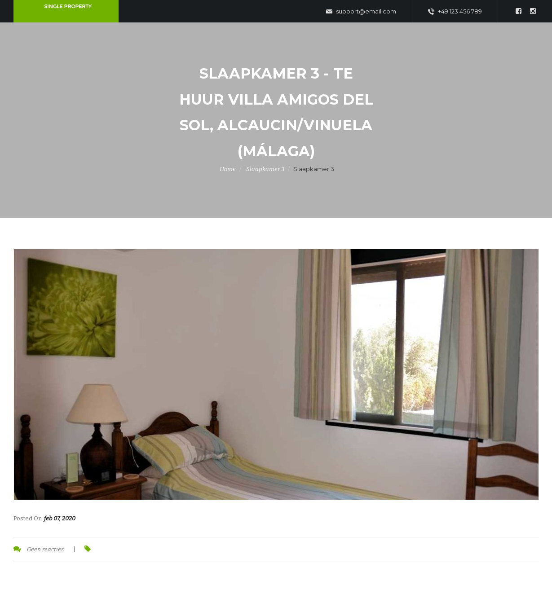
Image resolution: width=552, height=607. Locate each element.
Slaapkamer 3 (265, 169)
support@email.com (361, 12)
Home (228, 169)
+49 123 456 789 (455, 12)
